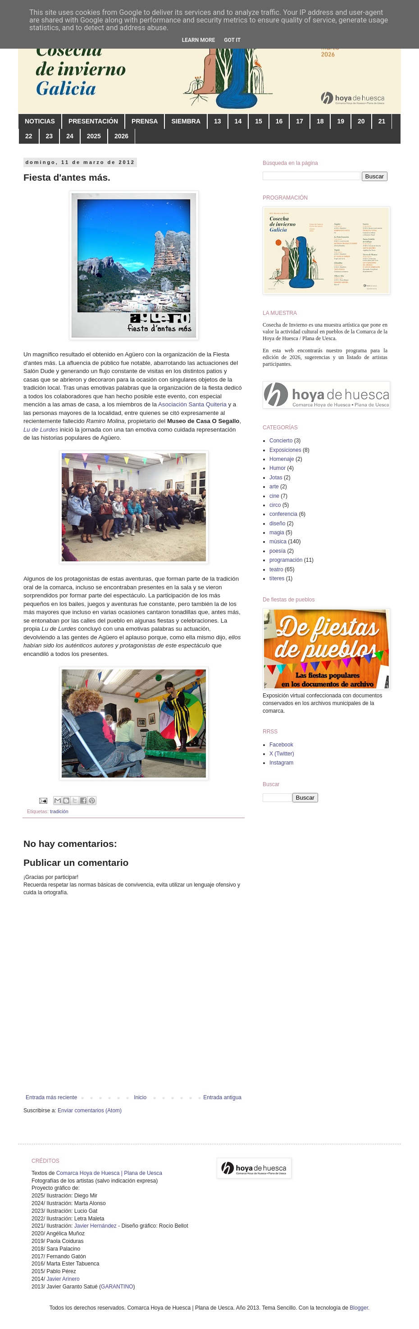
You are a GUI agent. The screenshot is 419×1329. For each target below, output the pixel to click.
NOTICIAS (40, 121)
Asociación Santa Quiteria (192, 404)
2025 (94, 136)
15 (258, 121)
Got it (232, 40)
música (278, 541)
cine (274, 496)
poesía (277, 551)
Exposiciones (285, 450)
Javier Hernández (95, 1226)
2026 (121, 136)
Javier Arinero (62, 1279)
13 (217, 121)
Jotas (275, 477)
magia (276, 532)
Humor (277, 468)
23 (49, 136)
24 (69, 136)
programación (285, 560)
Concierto (280, 440)
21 (382, 121)
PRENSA (145, 121)
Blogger (359, 1308)
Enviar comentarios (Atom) (90, 1110)
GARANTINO (117, 1286)
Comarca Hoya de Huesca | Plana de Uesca (109, 1173)
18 (320, 121)
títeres (276, 578)
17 (299, 121)
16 (279, 121)
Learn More (198, 40)
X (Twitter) (281, 754)
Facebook (281, 745)
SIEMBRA (185, 121)
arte (274, 486)
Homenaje (281, 459)
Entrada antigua (222, 1097)
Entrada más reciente (51, 1097)
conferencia (283, 514)
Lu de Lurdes (40, 429)
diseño (277, 523)
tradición (59, 811)
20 (361, 121)
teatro (276, 569)
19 (340, 121)
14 (238, 121)
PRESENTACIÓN (93, 121)
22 (28, 136)
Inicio (140, 1097)
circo (275, 505)
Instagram (281, 763)
